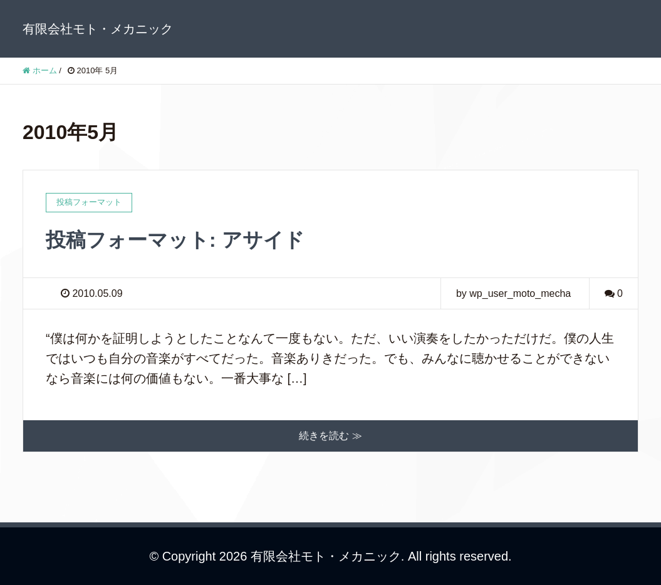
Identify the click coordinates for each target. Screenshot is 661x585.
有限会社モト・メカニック (98, 29)
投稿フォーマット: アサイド (175, 240)
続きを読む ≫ (330, 435)
